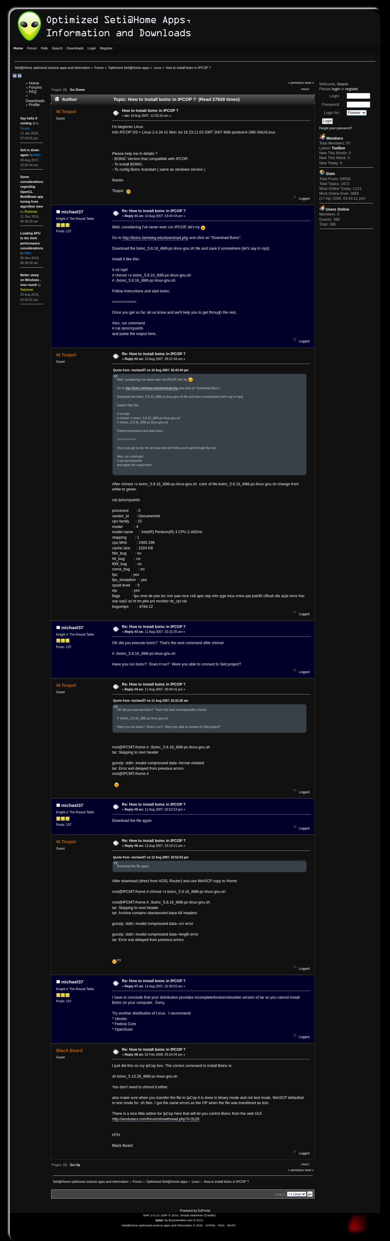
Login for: (332, 113)
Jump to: (280, 1194)
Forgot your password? (335, 128)
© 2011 (198, 1220)
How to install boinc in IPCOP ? (150, 111)
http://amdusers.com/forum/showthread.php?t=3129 (155, 1119)
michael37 (72, 211)
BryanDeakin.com (181, 1220)
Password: (331, 104)
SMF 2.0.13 (151, 1215)
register (352, 89)
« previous (296, 82)
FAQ (33, 92)
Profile (34, 105)
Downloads (35, 101)
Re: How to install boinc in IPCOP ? (154, 211)
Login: (335, 96)
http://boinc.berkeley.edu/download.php (155, 238)
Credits (210, 1215)
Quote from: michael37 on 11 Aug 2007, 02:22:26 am (150, 700)
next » (309, 82)
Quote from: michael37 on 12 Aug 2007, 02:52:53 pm (151, 857)
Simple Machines (191, 1215)
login (336, 89)
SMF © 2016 (169, 1215)
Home (34, 83)
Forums (35, 87)
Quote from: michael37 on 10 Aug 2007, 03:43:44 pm (151, 370)
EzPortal (204, 1210)
